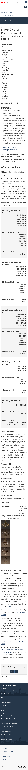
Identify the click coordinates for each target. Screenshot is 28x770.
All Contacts (4, 688)
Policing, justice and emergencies (9, 723)
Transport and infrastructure (8, 726)
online (9, 606)
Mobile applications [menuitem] (8, 751)
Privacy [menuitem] (4, 759)
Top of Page (5, 766)
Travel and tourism (6, 702)
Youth (2, 742)
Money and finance (6, 731)
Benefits (3, 708)
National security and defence (8, 718)
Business (3, 705)
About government (6, 693)
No (16, 671)
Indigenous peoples (6, 737)
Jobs (2, 697)
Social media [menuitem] (6, 748)
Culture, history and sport (7, 721)
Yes (12, 671)
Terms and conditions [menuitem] (8, 756)
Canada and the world (6, 729)
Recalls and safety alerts (9, 15)
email (3, 606)
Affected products (9, 147)
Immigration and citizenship (8, 700)
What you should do (10, 150)
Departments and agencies (8, 691)
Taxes (2, 713)
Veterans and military (6, 739)
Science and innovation (7, 734)
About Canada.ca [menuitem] (7, 754)
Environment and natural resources (10, 715)
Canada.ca (4, 12)
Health (11, 12)
